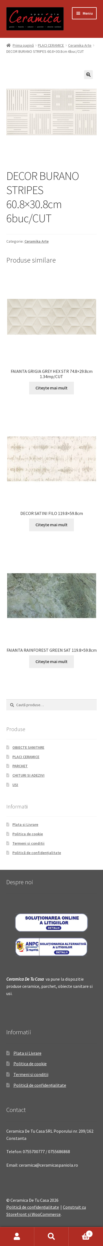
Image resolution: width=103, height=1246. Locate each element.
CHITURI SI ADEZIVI (28, 775)
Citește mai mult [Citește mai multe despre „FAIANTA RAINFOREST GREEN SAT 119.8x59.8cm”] (51, 661)
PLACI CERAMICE (51, 45)
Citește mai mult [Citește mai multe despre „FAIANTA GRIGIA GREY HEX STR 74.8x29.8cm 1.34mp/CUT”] (51, 388)
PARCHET (20, 765)
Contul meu (17, 1236)
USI (15, 784)
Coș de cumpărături (81, 1232)
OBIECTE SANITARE (28, 747)
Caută (51, 1236)
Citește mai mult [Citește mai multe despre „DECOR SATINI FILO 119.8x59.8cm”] (51, 524)
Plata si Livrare (25, 824)
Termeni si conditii (28, 843)
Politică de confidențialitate (36, 852)
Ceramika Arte (79, 45)
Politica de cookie (27, 833)
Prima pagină (23, 45)
